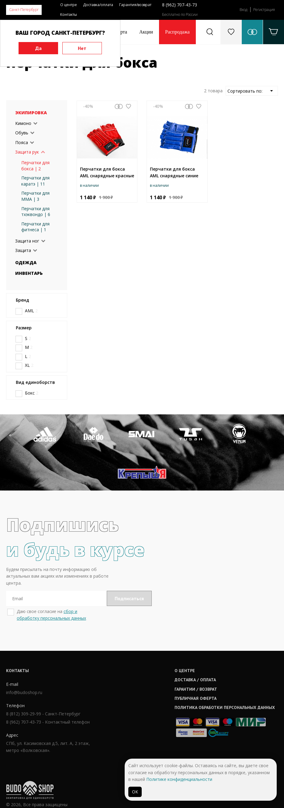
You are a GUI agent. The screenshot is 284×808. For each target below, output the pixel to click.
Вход (243, 9)
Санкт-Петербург (24, 9)
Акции (146, 31)
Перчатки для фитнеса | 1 (35, 227)
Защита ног (27, 241)
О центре (68, 4)
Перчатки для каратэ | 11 (35, 181)
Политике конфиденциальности (179, 779)
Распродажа (177, 31)
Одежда (25, 262)
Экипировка (31, 112)
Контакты (68, 14)
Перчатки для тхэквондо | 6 (35, 212)
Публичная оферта (136, 737)
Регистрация (264, 9)
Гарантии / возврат (136, 727)
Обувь (21, 133)
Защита (23, 250)
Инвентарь (29, 273)
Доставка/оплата (98, 4)
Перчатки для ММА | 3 (35, 196)
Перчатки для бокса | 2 (35, 166)
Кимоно (23, 123)
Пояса (21, 142)
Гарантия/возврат (135, 4)
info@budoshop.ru (24, 731)
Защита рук (27, 152)
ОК (135, 792)
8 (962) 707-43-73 (179, 5)
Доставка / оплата (135, 718)
